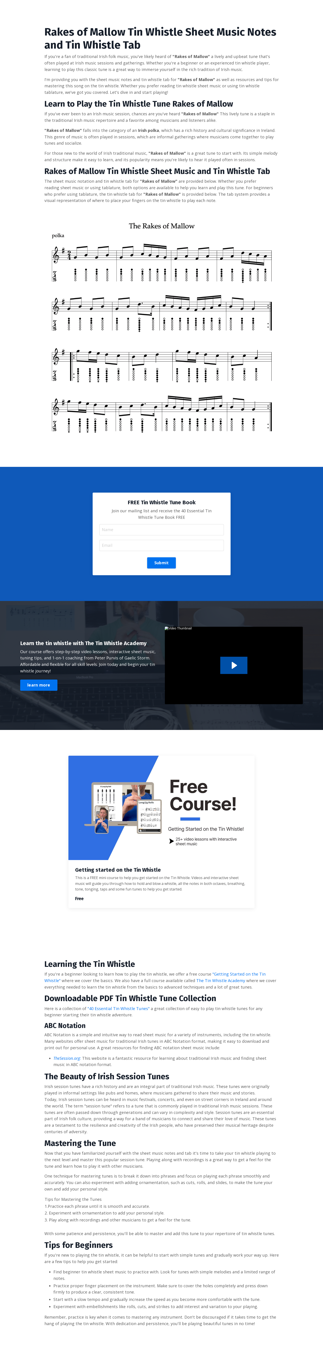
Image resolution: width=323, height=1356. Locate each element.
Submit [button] (161, 562)
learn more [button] (38, 685)
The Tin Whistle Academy (220, 980)
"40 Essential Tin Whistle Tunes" (118, 1008)
